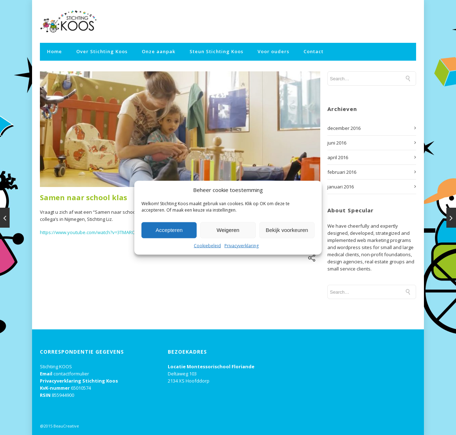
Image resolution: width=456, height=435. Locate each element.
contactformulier (71, 373)
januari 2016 (340, 186)
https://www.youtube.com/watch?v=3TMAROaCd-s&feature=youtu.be (114, 232)
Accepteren (169, 230)
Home (54, 51)
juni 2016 (336, 143)
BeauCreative (66, 426)
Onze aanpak (158, 51)
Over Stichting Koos (102, 51)
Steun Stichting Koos (216, 51)
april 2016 (337, 157)
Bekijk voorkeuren (287, 230)
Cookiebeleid (207, 245)
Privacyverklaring (241, 245)
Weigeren (228, 230)
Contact (313, 51)
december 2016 (344, 128)
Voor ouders (273, 51)
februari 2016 (341, 172)
